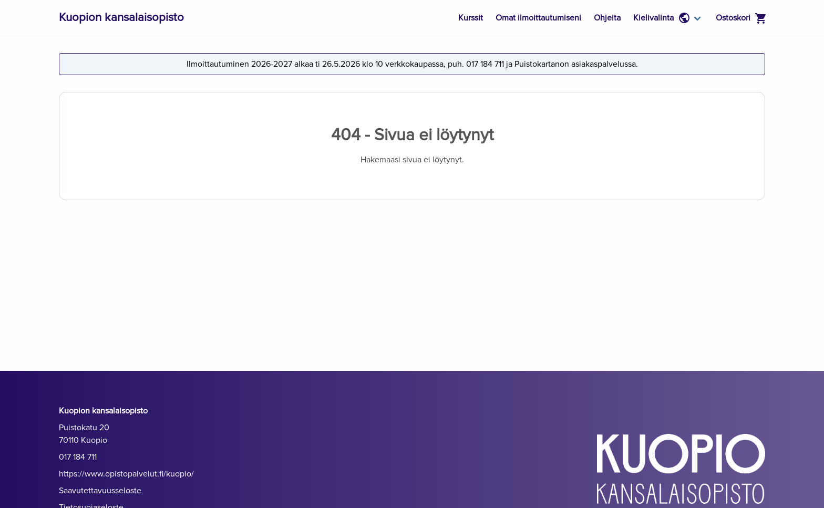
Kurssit (470, 18)
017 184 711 (78, 457)
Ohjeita (607, 18)
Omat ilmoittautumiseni (538, 18)
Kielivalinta (662, 18)
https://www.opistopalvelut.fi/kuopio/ (126, 474)
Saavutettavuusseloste (100, 490)
